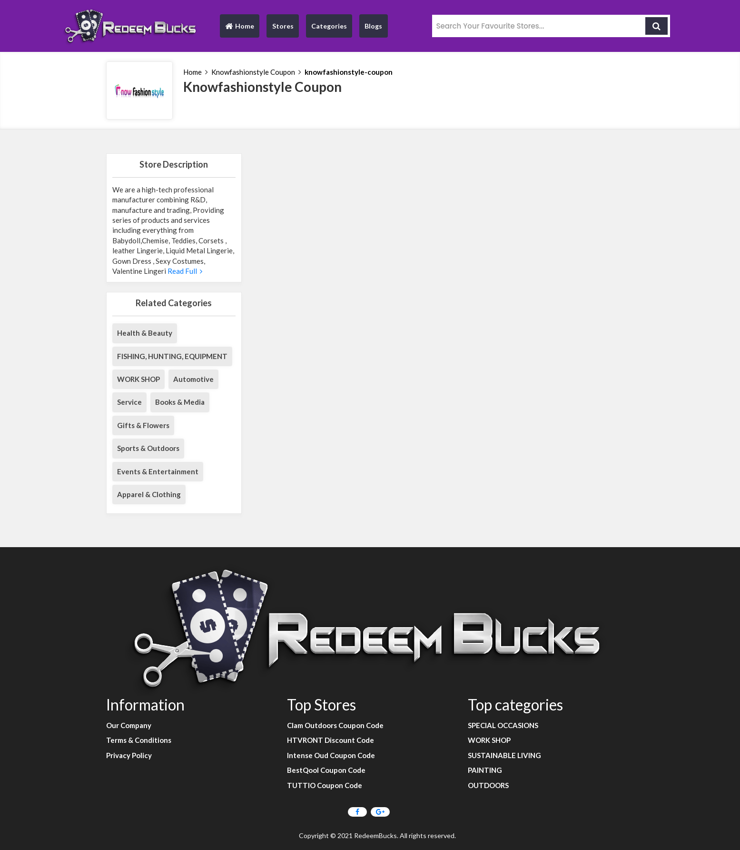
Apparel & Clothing (149, 494)
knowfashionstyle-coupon (349, 72)
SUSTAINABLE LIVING (504, 755)
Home (239, 28)
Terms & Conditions (138, 740)
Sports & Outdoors (148, 448)
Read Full (184, 271)
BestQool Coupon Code (326, 770)
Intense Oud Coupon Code (331, 755)
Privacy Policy (129, 755)
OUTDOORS (488, 785)
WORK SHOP (138, 379)
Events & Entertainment (157, 471)
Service (129, 402)
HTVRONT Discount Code (330, 740)
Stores (283, 26)
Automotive (193, 379)
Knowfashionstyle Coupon (253, 72)
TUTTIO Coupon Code (324, 785)
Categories (329, 26)
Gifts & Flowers (143, 425)
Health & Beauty (144, 333)
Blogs (373, 26)
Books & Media (180, 402)
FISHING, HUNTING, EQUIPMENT (172, 356)
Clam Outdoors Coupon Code (335, 725)
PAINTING (485, 770)
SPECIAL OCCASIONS (503, 725)
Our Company (128, 725)
